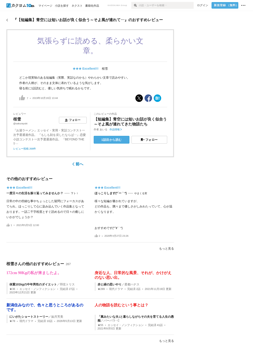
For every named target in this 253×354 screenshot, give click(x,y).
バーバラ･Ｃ (112, 320)
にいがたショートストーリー (28, 316)
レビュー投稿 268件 (24, 148)
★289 (101, 289)
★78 (12, 321)
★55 (100, 325)
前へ (77, 164)
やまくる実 (140, 193)
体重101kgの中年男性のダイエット (33, 284)
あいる (103, 129)
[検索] (135, 5)
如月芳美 (57, 316)
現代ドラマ (116, 289)
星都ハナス (131, 284)
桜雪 (105, 68)
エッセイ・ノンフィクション (37, 289)
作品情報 (116, 129)
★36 (12, 289)
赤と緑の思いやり (109, 284)
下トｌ (75, 193)
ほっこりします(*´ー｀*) (111, 193)
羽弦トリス (67, 284)
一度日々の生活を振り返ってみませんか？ (34, 193)
